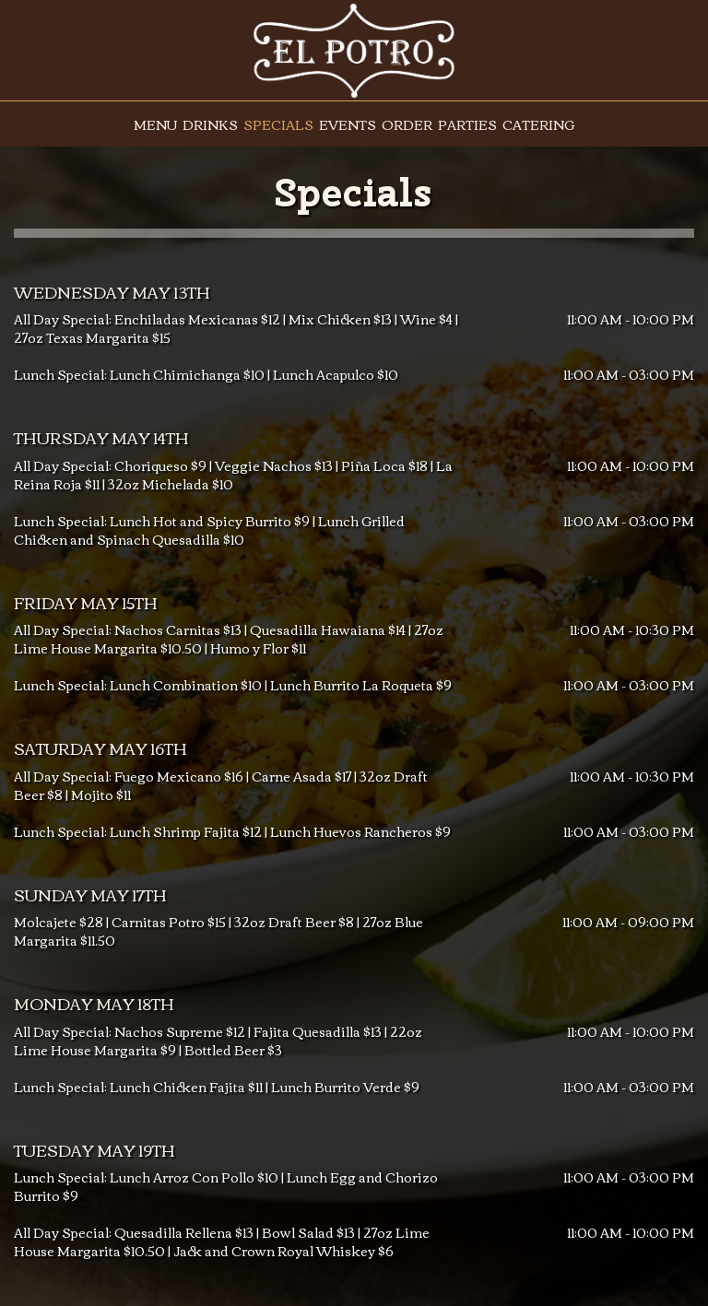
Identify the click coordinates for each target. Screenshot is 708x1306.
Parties (467, 124)
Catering (538, 124)
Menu (155, 124)
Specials (278, 124)
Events (347, 124)
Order (407, 124)
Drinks (210, 124)
